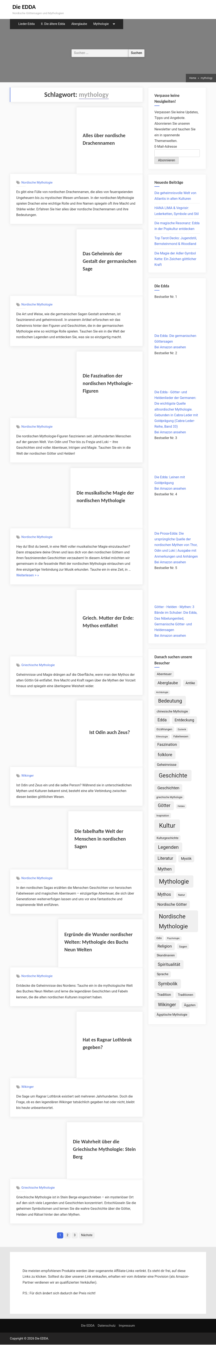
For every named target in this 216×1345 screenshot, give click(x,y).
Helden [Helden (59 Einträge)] (181, 806)
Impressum (127, 1326)
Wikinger (27, 775)
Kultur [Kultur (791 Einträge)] (167, 825)
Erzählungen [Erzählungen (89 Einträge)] (164, 729)
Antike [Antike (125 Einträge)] (190, 683)
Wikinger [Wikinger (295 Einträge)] (167, 1004)
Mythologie (101, 24)
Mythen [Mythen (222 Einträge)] (165, 869)
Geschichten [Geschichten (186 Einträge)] (168, 788)
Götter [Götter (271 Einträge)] (164, 805)
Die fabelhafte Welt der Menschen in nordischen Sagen (100, 838)
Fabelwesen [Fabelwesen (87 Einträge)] (180, 736)
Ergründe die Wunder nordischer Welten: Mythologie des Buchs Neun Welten (98, 942)
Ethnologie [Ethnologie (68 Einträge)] (162, 736)
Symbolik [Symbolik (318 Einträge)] (167, 984)
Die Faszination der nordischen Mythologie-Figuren (108, 383)
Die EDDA (24, 7)
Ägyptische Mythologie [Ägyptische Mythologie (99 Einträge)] (172, 1014)
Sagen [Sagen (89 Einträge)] (183, 946)
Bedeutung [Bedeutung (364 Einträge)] (170, 701)
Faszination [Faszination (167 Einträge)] (167, 744)
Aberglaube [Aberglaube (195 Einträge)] (167, 682)
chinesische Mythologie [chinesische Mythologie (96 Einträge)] (172, 711)
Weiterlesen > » (27, 575)
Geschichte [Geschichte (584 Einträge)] (173, 775)
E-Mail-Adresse (165, 147)
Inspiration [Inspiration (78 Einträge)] (163, 815)
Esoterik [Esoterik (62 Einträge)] (182, 729)
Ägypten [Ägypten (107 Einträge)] (190, 1005)
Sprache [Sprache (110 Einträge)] (162, 974)
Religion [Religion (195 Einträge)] (164, 946)
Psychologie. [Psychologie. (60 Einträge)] (173, 938)
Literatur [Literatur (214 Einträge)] (165, 858)
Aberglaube (79, 24)
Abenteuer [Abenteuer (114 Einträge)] (164, 674)
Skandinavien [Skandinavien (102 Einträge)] (166, 955)
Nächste (87, 1235)
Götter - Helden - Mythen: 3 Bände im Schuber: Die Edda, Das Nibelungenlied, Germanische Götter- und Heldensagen (175, 618)
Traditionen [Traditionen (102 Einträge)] (185, 995)
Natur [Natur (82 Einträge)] (181, 894)
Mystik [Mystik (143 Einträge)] (186, 858)
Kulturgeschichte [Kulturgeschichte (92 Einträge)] (167, 838)
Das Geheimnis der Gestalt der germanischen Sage (109, 261)
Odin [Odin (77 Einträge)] (159, 938)
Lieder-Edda (26, 24)
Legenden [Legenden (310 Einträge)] (168, 847)
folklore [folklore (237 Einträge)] (165, 754)
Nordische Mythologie (37, 182)
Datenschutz (107, 1326)
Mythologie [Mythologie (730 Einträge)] (174, 881)
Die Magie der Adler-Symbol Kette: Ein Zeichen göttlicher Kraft (175, 259)
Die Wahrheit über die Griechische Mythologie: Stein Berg (104, 1149)
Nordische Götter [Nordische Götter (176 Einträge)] (172, 904)
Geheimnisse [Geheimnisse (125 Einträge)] (166, 765)
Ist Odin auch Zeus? (109, 732)
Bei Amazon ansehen (170, 347)
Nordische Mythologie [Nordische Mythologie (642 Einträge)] (173, 921)
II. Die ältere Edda (53, 24)
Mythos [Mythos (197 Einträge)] (164, 894)
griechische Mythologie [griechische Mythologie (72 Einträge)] (169, 797)
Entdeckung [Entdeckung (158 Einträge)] (184, 720)
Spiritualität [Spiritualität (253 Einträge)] (169, 964)
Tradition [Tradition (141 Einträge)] (164, 994)
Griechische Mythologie (38, 665)
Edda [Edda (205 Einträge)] (162, 720)
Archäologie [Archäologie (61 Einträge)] (162, 692)
